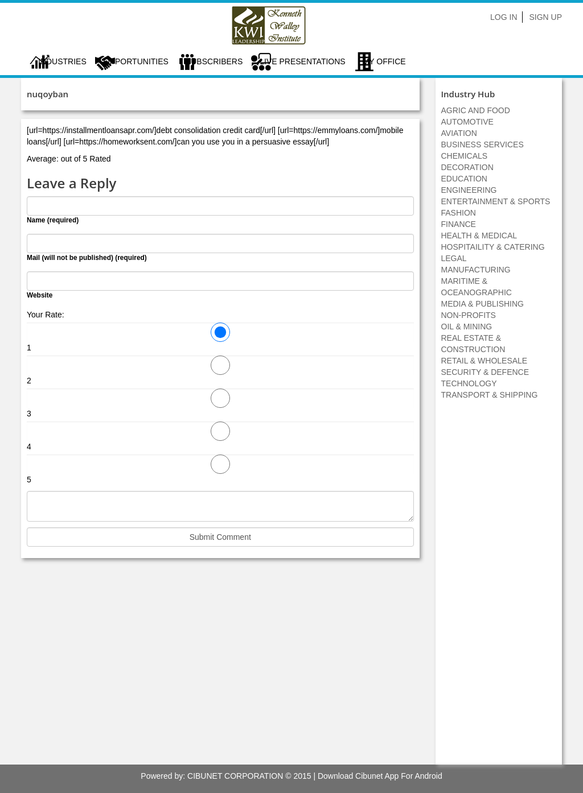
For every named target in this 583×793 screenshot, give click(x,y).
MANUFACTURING (476, 269)
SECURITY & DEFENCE (485, 372)
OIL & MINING (466, 326)
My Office (384, 61)
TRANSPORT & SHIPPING (489, 394)
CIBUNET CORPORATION (235, 775)
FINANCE (458, 224)
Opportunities (136, 61)
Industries (62, 61)
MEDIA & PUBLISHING (482, 303)
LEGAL (454, 258)
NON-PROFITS (468, 315)
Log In (503, 17)
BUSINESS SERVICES (482, 144)
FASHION (458, 212)
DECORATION (467, 167)
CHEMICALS (464, 155)
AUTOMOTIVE (467, 121)
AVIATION (459, 133)
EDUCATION (464, 178)
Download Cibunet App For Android (380, 775)
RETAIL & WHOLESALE (484, 360)
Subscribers (214, 61)
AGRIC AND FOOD (475, 110)
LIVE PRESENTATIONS (302, 61)
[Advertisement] (499, 588)
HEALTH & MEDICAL (479, 235)
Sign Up (545, 17)
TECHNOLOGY (469, 383)
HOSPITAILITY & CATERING (493, 246)
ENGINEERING (469, 190)
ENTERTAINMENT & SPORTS (496, 201)
